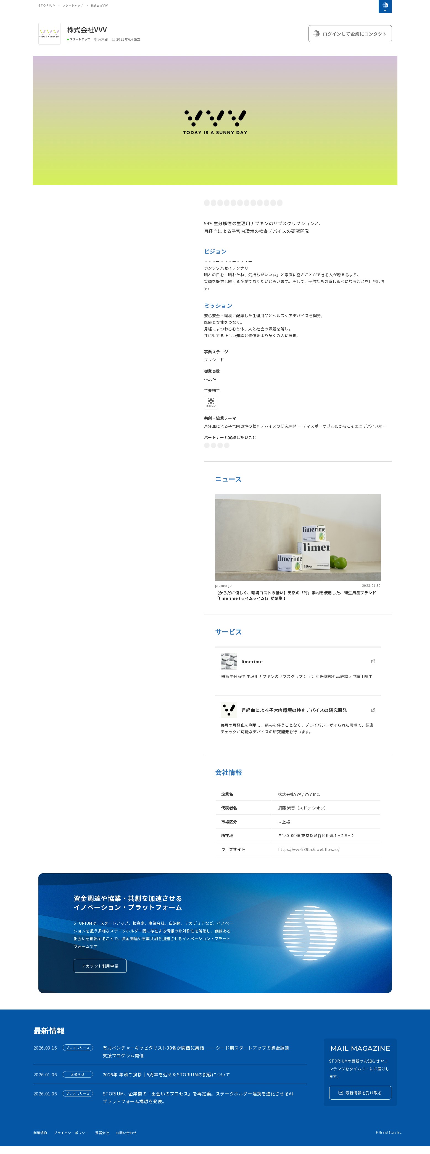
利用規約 (40, 1140)
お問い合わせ (126, 1140)
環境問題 (253, 202)
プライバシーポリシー (71, 1140)
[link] (298, 555)
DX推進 (212, 453)
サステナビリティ (220, 210)
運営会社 (102, 1140)
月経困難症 (335, 202)
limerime (252, 669)
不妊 (316, 202)
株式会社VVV (87, 29)
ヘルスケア (372, 202)
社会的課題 (215, 202)
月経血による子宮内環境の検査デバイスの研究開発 (294, 717)
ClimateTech (251, 210)
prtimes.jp (223, 593)
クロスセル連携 (237, 453)
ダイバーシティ (294, 202)
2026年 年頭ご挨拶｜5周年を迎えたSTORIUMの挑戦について (166, 1082)
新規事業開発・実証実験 (275, 453)
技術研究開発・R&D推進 (320, 453)
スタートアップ (73, 5)
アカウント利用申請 (100, 973)
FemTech (275, 210)
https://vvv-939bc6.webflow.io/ (309, 857)
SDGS (235, 202)
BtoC (271, 202)
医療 (353, 202)
